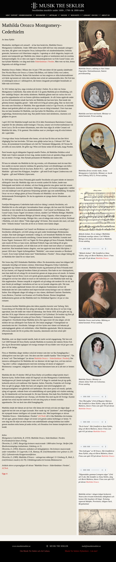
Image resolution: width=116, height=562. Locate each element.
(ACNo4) (42, 416)
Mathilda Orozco (102, 258)
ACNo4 (5, 468)
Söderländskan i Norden (44, 61)
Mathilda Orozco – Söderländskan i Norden (51, 358)
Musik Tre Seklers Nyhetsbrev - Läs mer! (81, 551)
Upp (5, 474)
